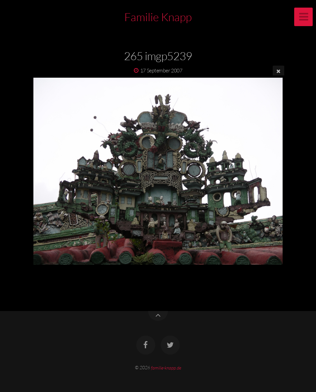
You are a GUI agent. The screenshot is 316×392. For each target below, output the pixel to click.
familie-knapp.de (166, 367)
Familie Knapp (158, 17)
